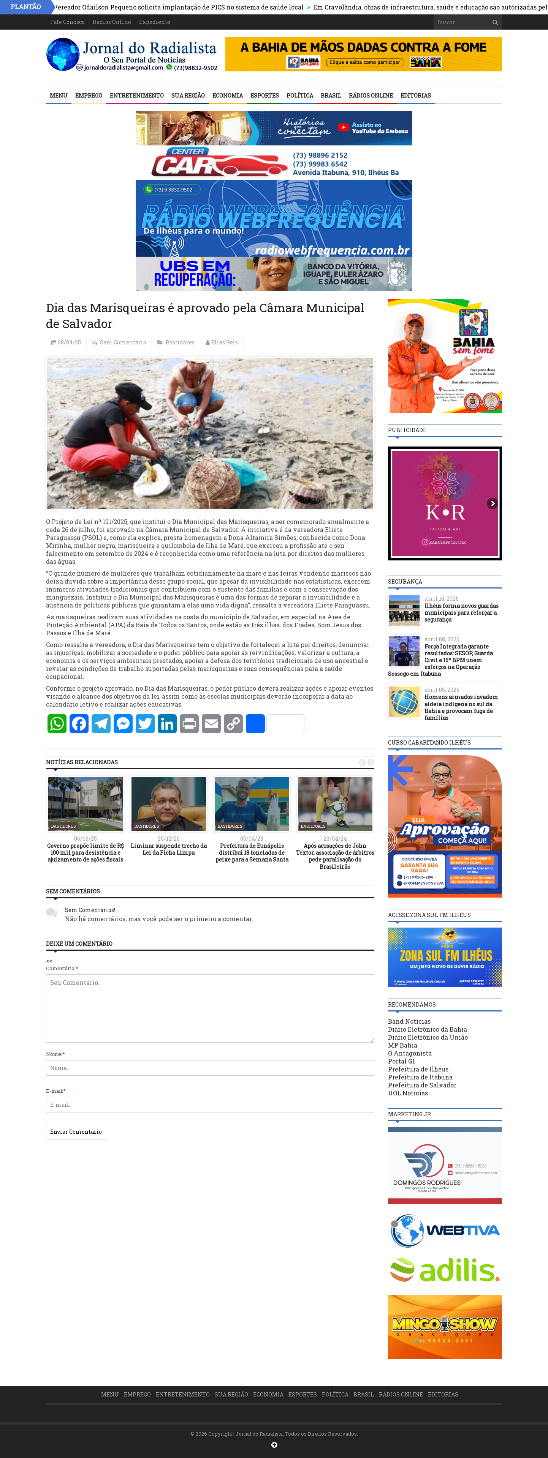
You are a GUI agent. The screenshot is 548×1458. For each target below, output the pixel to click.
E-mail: (56, 1090)
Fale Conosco (67, 21)
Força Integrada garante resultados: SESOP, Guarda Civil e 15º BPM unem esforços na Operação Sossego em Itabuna (440, 660)
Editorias (416, 95)
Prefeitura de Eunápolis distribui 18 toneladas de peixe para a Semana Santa (251, 852)
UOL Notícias (408, 1093)
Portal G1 (401, 1061)
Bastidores (180, 342)
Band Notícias (409, 1021)
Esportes (264, 95)
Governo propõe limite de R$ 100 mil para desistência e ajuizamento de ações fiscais (85, 852)
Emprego (88, 95)
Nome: (55, 1054)
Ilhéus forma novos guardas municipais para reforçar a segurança (461, 612)
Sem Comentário (123, 342)
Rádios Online (112, 21)
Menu (59, 95)
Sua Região (188, 95)
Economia (227, 95)
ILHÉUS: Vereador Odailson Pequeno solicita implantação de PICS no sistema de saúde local (174, 7)
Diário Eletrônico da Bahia (427, 1029)
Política (300, 95)
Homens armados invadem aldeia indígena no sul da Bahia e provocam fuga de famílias (461, 707)
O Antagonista (410, 1053)
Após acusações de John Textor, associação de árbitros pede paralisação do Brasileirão (335, 856)
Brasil (331, 95)
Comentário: (62, 968)
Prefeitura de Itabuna (420, 1077)
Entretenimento (137, 95)
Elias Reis (224, 342)
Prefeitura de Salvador (422, 1085)
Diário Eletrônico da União (428, 1037)
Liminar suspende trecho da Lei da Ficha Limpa (169, 849)
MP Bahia (402, 1045)
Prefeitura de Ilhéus (418, 1069)
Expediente (154, 21)
